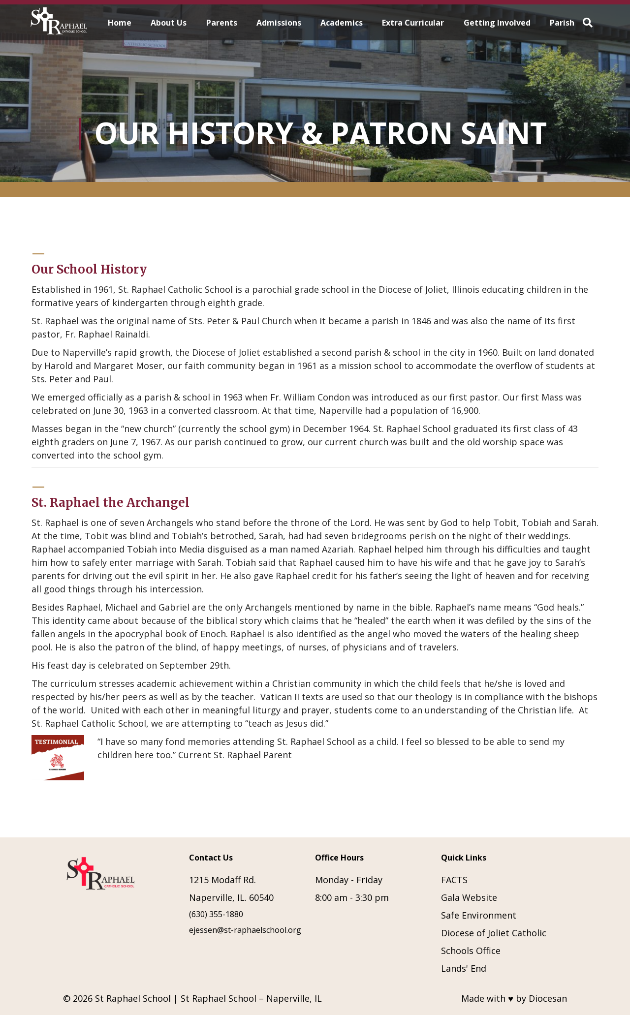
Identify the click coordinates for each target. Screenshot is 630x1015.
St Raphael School (133, 998)
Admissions (278, 22)
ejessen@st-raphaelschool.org (245, 929)
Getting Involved (497, 22)
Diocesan (548, 998)
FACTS (454, 880)
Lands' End (463, 968)
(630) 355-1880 (216, 914)
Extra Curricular (413, 22)
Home (119, 22)
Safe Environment (478, 915)
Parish (562, 22)
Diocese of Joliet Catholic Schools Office (493, 941)
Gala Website (469, 897)
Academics (341, 22)
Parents (221, 22)
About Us (169, 22)
